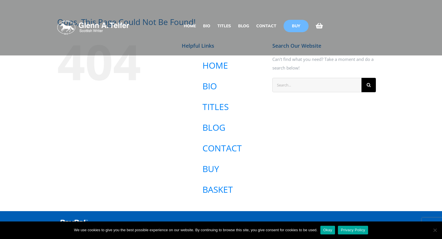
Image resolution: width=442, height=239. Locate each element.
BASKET (217, 189)
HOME (215, 65)
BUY (210, 169)
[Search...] (316, 85)
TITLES (215, 107)
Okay (327, 230)
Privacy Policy (353, 230)
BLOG (213, 127)
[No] (435, 230)
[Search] (368, 85)
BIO (209, 86)
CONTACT (222, 148)
